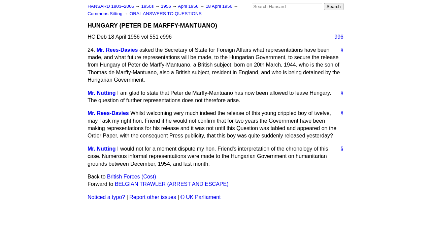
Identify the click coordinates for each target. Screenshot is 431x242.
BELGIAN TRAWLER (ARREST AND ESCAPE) (172, 184)
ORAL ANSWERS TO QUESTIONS (166, 13)
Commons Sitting (106, 13)
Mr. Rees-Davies (117, 50)
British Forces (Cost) (131, 176)
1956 (166, 6)
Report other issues (152, 197)
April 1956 (189, 6)
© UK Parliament (200, 197)
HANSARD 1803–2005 (111, 6)
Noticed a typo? (106, 197)
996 (338, 37)
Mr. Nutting (102, 93)
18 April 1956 (220, 6)
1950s (148, 6)
